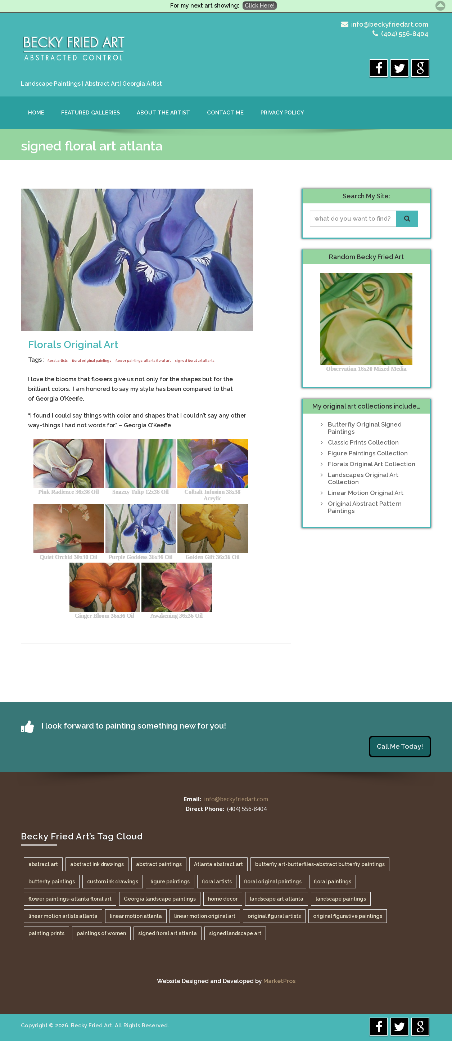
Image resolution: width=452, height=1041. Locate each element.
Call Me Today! (400, 746)
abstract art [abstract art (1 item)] (43, 864)
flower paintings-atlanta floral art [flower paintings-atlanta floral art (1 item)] (70, 899)
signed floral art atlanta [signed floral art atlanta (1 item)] (167, 933)
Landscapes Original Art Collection (363, 478)
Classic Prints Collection (363, 442)
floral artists (58, 360)
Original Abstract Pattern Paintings (365, 507)
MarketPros (279, 981)
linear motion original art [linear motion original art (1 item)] (204, 916)
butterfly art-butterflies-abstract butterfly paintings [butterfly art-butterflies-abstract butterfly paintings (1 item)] (320, 864)
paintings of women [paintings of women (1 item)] (101, 933)
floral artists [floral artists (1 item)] (217, 881)
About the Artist (163, 112)
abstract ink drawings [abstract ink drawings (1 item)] (97, 864)
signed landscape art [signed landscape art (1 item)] (235, 933)
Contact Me (225, 112)
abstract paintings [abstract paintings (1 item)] (159, 864)
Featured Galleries (90, 112)
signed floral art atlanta (194, 360)
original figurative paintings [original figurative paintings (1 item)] (347, 916)
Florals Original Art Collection (371, 464)
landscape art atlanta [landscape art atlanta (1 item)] (276, 899)
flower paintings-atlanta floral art (143, 360)
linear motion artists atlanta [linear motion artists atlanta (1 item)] (63, 916)
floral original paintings (91, 360)
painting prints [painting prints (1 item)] (46, 933)
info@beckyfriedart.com (389, 24)
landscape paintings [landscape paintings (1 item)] (341, 899)
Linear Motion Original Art (365, 492)
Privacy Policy (282, 112)
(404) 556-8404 (404, 33)
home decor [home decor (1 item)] (223, 899)
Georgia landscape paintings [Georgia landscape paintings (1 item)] (160, 899)
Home (36, 112)
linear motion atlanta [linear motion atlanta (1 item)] (136, 916)
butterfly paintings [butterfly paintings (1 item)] (51, 881)
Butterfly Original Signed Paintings (365, 428)
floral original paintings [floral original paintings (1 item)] (273, 881)
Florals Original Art (73, 345)
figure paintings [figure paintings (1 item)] (170, 881)
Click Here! (260, 5)
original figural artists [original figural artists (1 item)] (274, 916)
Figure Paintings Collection (368, 453)
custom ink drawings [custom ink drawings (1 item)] (112, 881)
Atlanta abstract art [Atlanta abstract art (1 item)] (218, 864)
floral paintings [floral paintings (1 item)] (332, 881)
